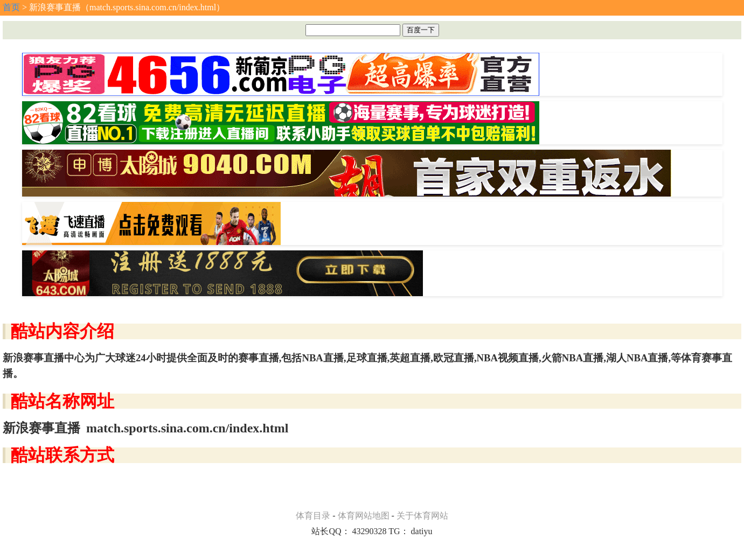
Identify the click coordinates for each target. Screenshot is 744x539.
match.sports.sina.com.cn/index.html (187, 428)
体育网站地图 (364, 515)
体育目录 (313, 515)
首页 (11, 7)
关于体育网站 (422, 515)
